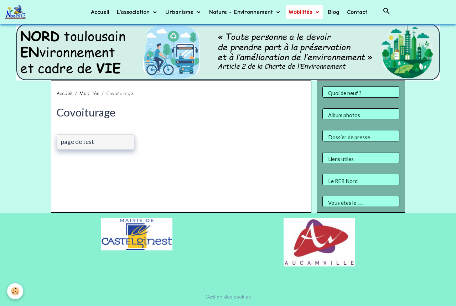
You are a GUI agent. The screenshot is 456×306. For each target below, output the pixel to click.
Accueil (100, 12)
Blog (334, 12)
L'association (134, 12)
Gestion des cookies (228, 297)
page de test (77, 141)
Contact (357, 12)
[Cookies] (15, 291)
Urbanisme (180, 12)
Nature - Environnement (242, 12)
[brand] (16, 12)
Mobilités (301, 12)
